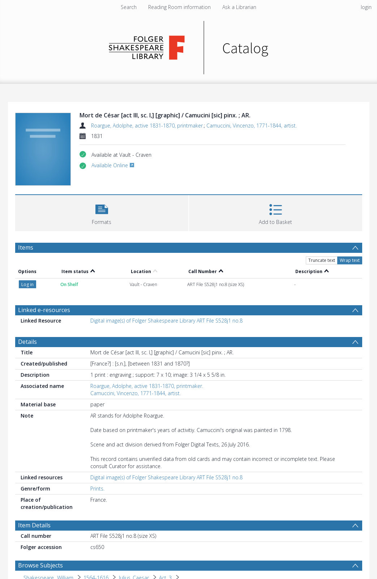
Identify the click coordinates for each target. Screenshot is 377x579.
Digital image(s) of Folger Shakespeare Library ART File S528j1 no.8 (166, 320)
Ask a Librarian (239, 7)
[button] (101, 212)
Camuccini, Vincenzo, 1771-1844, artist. (251, 125)
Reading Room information (179, 7)
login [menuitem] (366, 7)
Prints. (97, 488)
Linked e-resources (44, 310)
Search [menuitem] (129, 7)
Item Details (34, 525)
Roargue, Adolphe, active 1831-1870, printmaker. (147, 125)
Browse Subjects (40, 565)
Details (27, 342)
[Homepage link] (188, 45)
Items (25, 247)
